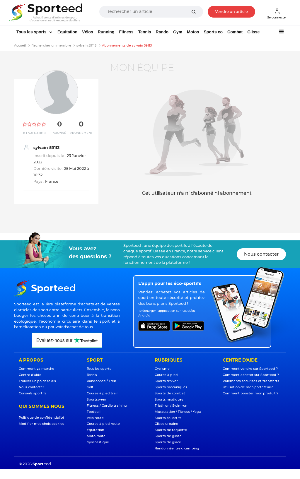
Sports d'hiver (166, 381)
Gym (177, 32)
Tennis (144, 32)
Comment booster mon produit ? (250, 393)
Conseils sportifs (32, 393)
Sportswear (96, 399)
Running (106, 32)
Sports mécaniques (171, 387)
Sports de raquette (171, 430)
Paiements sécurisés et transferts (251, 381)
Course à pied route (103, 423)
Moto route (96, 436)
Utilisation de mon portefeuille (248, 387)
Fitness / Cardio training (107, 405)
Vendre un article (231, 12)
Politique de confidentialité (41, 417)
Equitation (67, 32)
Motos (193, 32)
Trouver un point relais (37, 381)
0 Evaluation (34, 133)
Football (93, 411)
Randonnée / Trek (101, 381)
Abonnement (81, 132)
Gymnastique (98, 442)
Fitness (126, 32)
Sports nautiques (169, 399)
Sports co (213, 32)
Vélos (87, 32)
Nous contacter (261, 254)
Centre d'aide (30, 375)
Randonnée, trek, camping (177, 448)
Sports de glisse (168, 436)
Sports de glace (168, 442)
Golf (90, 387)
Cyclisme (162, 368)
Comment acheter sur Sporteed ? (251, 375)
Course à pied (166, 375)
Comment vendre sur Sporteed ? (250, 368)
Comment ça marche (36, 368)
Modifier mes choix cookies (41, 423)
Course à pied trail (102, 393)
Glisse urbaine (166, 423)
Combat (235, 32)
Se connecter (277, 13)
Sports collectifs (168, 418)
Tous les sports (31, 32)
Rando (162, 32)
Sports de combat (170, 393)
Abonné (59, 132)
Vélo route (95, 418)
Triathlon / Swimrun (171, 405)
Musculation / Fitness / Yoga (178, 411)
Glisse (253, 32)
